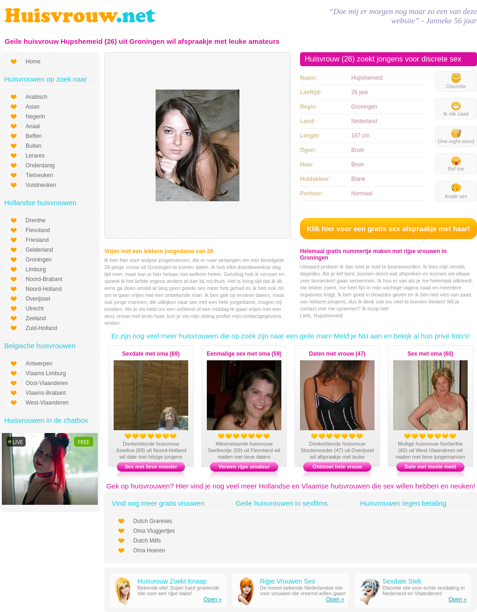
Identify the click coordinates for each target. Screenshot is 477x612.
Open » (213, 599)
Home (33, 61)
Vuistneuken (41, 185)
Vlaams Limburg (46, 373)
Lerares (35, 155)
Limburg (36, 269)
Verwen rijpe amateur (244, 466)
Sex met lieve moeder (151, 466)
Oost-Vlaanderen (47, 383)
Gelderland (39, 250)
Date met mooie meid (431, 466)
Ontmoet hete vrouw (337, 466)
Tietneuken (39, 175)
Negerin (35, 116)
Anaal (33, 126)
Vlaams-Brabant (46, 393)
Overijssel (38, 299)
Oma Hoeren (149, 550)
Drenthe (36, 220)
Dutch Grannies (152, 521)
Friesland (37, 240)
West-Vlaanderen (47, 402)
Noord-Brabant (44, 279)
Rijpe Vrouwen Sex (287, 581)
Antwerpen (39, 363)
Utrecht (35, 308)
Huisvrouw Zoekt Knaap (172, 581)
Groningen (39, 259)
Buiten (33, 146)
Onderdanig (40, 165)
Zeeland (36, 318)
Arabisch (37, 97)
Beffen (33, 136)
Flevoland (38, 230)
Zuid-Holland (41, 328)
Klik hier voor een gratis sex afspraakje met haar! (388, 229)
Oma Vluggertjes (154, 531)
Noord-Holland (43, 289)
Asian (33, 106)
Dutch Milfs (147, 540)
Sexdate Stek (401, 581)
